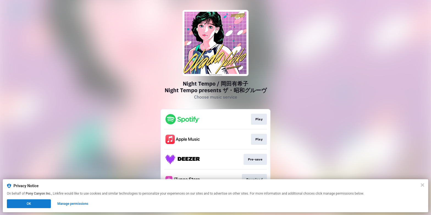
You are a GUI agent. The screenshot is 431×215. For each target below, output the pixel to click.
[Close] (422, 185)
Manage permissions (73, 204)
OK (29, 204)
